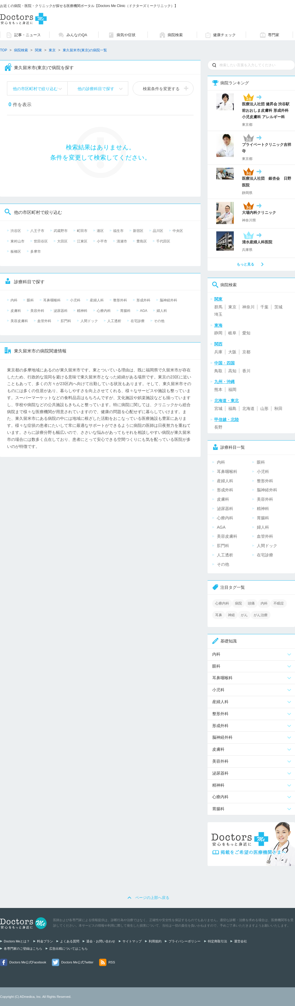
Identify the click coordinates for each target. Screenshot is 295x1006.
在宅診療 (138, 321)
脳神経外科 (168, 300)
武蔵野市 (61, 231)
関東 (38, 50)
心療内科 (104, 311)
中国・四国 (224, 363)
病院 (238, 603)
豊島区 (141, 241)
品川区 (158, 231)
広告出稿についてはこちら (68, 948)
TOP (3, 50)
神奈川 (248, 307)
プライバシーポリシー (184, 941)
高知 (232, 370)
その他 (159, 321)
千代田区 (163, 241)
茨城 (278, 307)
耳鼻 (218, 615)
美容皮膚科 (19, 321)
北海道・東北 (226, 400)
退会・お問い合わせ (100, 941)
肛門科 (66, 321)
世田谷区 (41, 241)
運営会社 (240, 941)
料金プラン (45, 941)
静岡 (218, 333)
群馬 (218, 307)
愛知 (246, 333)
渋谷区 (15, 231)
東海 (218, 325)
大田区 (62, 241)
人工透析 (114, 321)
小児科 (75, 300)
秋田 (278, 408)
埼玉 (218, 314)
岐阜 (232, 333)
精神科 (82, 311)
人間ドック (89, 321)
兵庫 (218, 352)
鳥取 (218, 370)
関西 (218, 344)
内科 (13, 300)
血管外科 (44, 321)
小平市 (102, 241)
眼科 (30, 300)
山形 (264, 408)
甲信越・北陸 (226, 419)
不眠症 (278, 603)
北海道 (248, 408)
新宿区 (138, 231)
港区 (100, 231)
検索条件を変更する (161, 88)
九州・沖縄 (224, 381)
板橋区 (15, 251)
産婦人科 (97, 300)
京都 (246, 352)
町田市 (82, 231)
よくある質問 (69, 941)
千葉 (264, 307)
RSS (111, 962)
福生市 (118, 231)
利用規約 (155, 941)
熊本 (218, 389)
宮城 (218, 408)
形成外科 (143, 300)
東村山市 (17, 241)
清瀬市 (122, 241)
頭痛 (251, 603)
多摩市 (35, 251)
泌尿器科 (61, 311)
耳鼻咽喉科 (52, 300)
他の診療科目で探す (96, 88)
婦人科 (162, 311)
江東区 (82, 241)
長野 (218, 427)
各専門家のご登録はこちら (23, 948)
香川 (246, 370)
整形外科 (120, 300)
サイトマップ (132, 941)
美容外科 (37, 311)
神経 (231, 615)
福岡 (232, 389)
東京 (232, 307)
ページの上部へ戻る (152, 897)
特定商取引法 (217, 941)
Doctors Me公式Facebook (27, 962)
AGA (143, 311)
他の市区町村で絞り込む (35, 88)
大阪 (232, 352)
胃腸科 (125, 311)
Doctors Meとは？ (17, 941)
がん (244, 615)
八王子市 (37, 231)
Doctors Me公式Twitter (77, 962)
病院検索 (21, 50)
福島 (232, 408)
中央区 (178, 231)
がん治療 (261, 615)
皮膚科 (15, 311)
